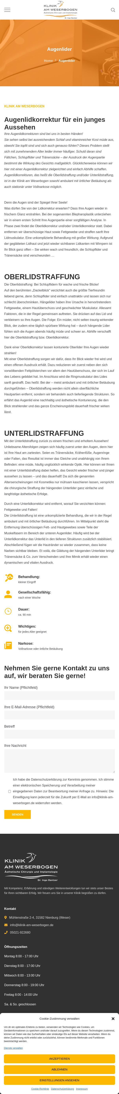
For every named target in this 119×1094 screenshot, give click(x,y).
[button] (113, 1019)
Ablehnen (59, 1069)
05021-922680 (20, 932)
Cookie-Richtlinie (40, 1089)
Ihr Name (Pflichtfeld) (59, 693)
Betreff (59, 731)
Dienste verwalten (13, 1048)
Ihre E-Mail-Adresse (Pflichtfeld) (59, 712)
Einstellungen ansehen (59, 1080)
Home (48, 60)
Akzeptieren (59, 1058)
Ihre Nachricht (59, 758)
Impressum (82, 1089)
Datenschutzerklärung (62, 1089)
